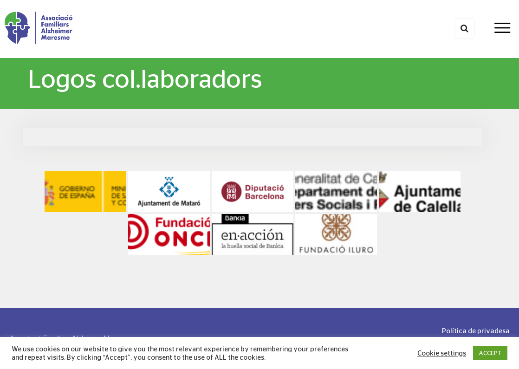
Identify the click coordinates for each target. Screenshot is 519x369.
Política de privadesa (476, 331)
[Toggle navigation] (502, 28)
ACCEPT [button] (490, 353)
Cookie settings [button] (441, 353)
